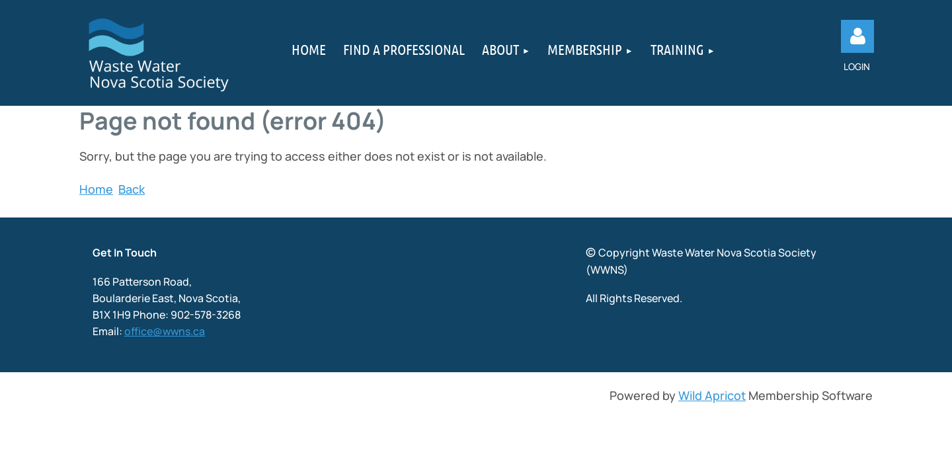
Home (96, 189)
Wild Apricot (712, 395)
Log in (857, 36)
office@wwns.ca (164, 331)
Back (131, 189)
